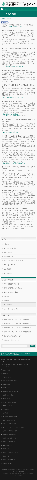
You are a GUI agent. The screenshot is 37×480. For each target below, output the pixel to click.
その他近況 (7, 269)
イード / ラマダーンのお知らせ (13, 260)
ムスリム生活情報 (25, 353)
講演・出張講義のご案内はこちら (13, 97)
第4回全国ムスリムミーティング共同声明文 (17, 327)
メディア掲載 (8, 273)
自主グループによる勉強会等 (12, 116)
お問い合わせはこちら (16, 26)
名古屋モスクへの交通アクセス (11, 391)
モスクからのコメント (11, 265)
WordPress (13, 473)
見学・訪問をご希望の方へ (12, 284)
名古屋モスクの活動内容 (9, 402)
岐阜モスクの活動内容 (9, 459)
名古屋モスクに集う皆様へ (10, 438)
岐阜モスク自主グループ (11, 340)
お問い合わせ (13, 353)
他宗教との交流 (9, 256)
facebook (16, 354)
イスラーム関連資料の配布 (10, 416)
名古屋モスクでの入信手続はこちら (14, 163)
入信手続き (7, 296)
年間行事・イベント (8, 406)
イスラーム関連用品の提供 (11, 132)
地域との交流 (8, 252)
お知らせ (6, 244)
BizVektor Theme (21, 473)
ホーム (4, 353)
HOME (2, 18)
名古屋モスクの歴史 (8, 395)
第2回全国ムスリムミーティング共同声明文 (17, 319)
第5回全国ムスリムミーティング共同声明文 (17, 332)
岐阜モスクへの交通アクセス (10, 452)
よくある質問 (8, 304)
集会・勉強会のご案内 (11, 292)
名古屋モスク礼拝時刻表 (9, 434)
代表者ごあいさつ (7, 377)
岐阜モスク (6, 449)
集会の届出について (8, 445)
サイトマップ (6, 354)
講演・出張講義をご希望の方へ (13, 288)
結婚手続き (7, 300)
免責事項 (5, 373)
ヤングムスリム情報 (10, 248)
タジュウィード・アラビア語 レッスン (13, 427)
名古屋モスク (6, 388)
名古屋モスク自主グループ (12, 336)
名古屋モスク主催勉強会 (10, 114)
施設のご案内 (6, 398)
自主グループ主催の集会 (9, 423)
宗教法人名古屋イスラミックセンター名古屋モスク (22, 469)
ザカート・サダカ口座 (11, 309)
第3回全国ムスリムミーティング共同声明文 (17, 323)
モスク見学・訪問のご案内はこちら (14, 66)
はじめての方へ (7, 370)
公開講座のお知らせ (8, 463)
